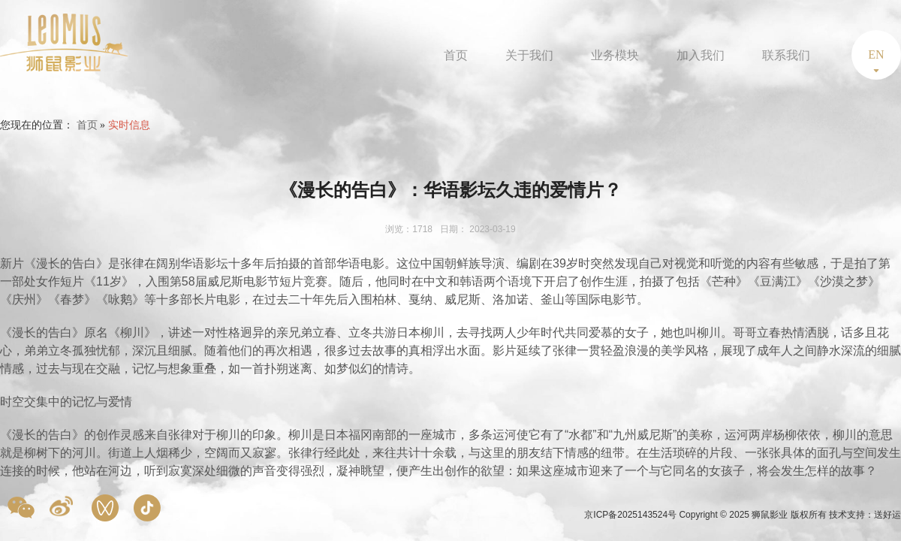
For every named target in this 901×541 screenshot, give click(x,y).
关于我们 (529, 55)
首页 (456, 55)
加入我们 (701, 55)
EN (876, 54)
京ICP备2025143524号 (631, 514)
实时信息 (129, 125)
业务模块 (615, 55)
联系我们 (786, 55)
